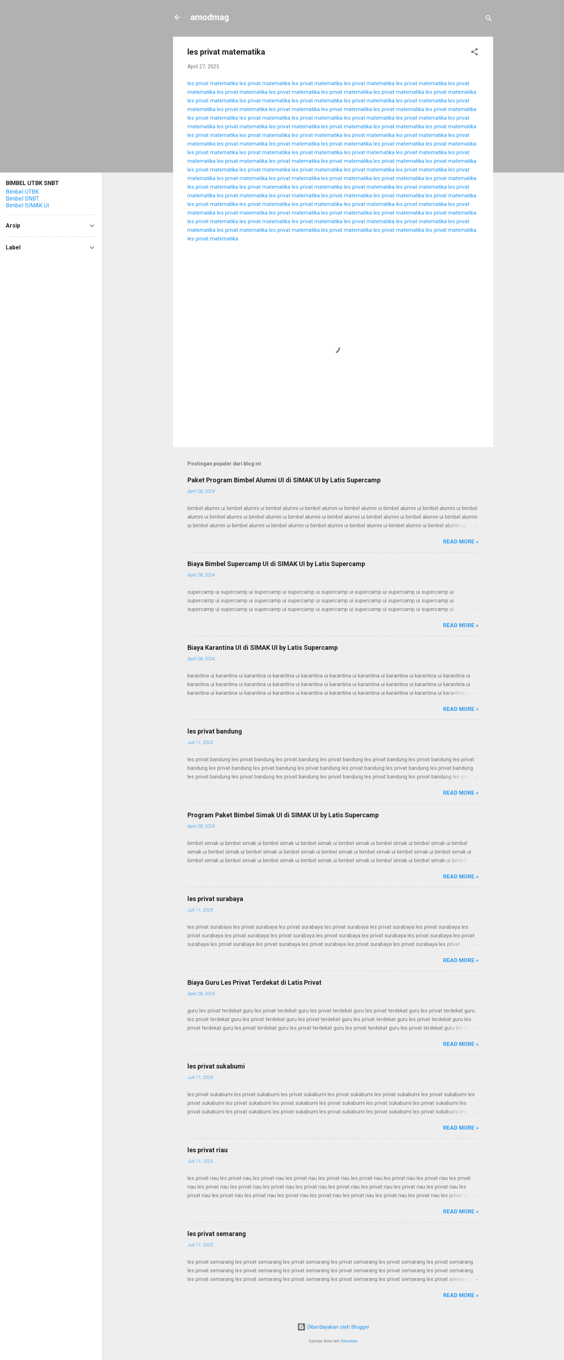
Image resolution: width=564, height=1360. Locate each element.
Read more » (461, 541)
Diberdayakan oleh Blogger (333, 1327)
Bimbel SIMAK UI (27, 205)
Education (349, 1341)
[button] (474, 53)
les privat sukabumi (216, 1066)
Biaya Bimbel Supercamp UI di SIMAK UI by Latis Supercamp (276, 564)
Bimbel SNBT (22, 198)
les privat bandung (214, 731)
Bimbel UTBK (22, 191)
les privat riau (207, 1150)
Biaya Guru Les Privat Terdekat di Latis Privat (254, 982)
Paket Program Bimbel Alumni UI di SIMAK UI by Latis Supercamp (284, 480)
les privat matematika (212, 83)
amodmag (209, 17)
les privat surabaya (215, 898)
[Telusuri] (489, 20)
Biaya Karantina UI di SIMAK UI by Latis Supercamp (262, 647)
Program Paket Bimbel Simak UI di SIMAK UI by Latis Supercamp (283, 815)
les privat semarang (216, 1233)
